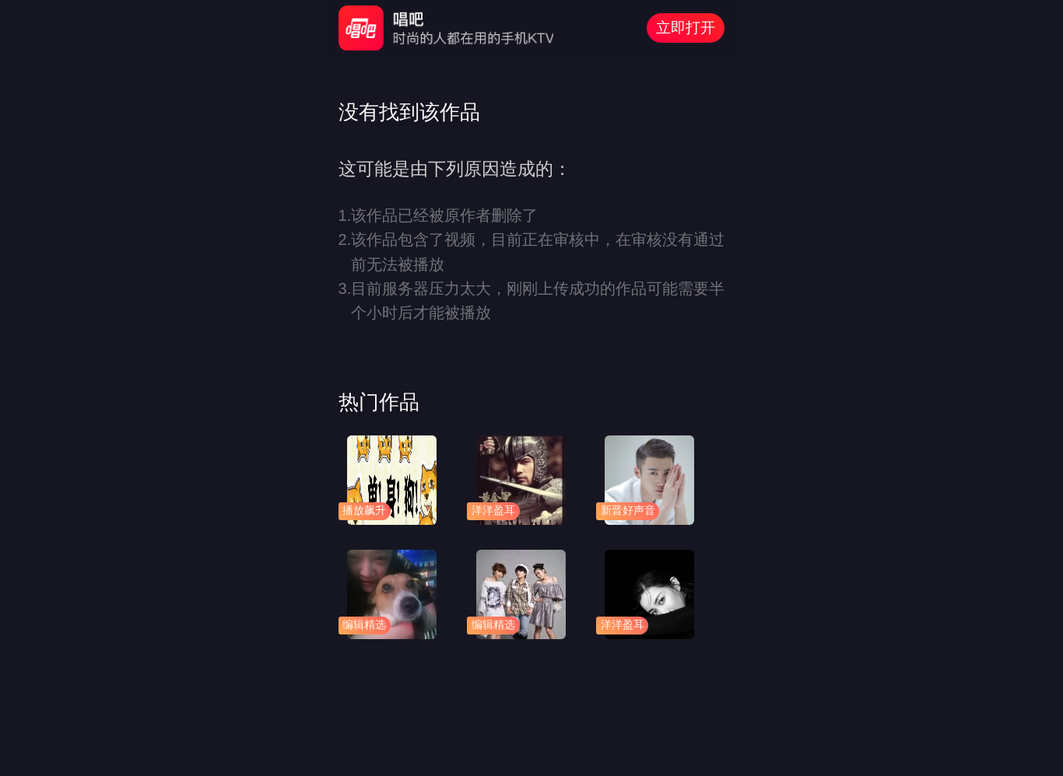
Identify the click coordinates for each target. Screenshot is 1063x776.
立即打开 (685, 27)
